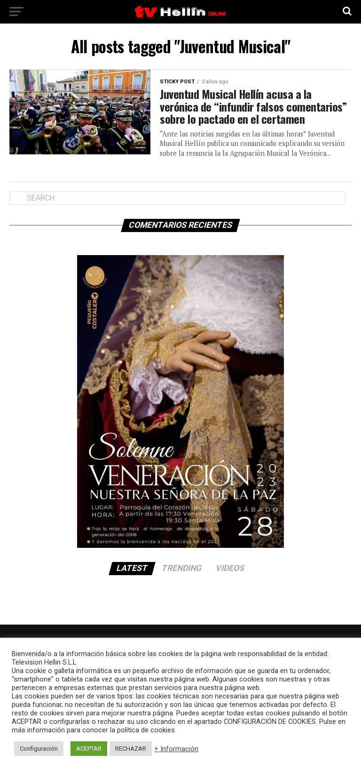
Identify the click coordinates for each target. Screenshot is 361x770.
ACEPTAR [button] (89, 748)
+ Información (176, 749)
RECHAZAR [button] (130, 748)
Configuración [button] (39, 748)
